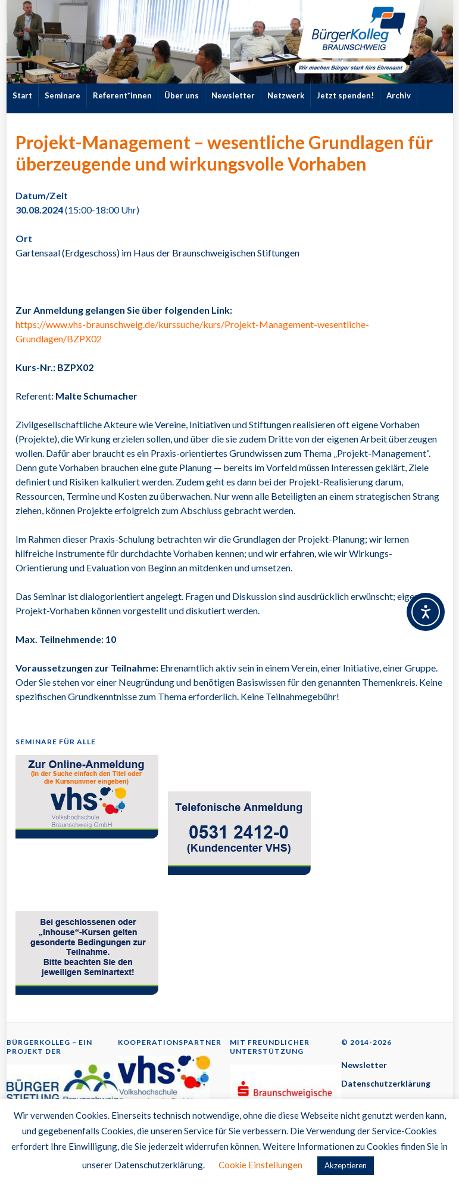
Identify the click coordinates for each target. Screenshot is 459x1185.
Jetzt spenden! (345, 95)
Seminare (62, 95)
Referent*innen (122, 95)
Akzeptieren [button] (345, 1165)
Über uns (181, 95)
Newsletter (233, 95)
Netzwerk (285, 95)
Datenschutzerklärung (385, 1083)
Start (22, 95)
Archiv (398, 95)
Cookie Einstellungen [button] (260, 1164)
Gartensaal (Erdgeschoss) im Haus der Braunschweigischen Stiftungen (157, 252)
